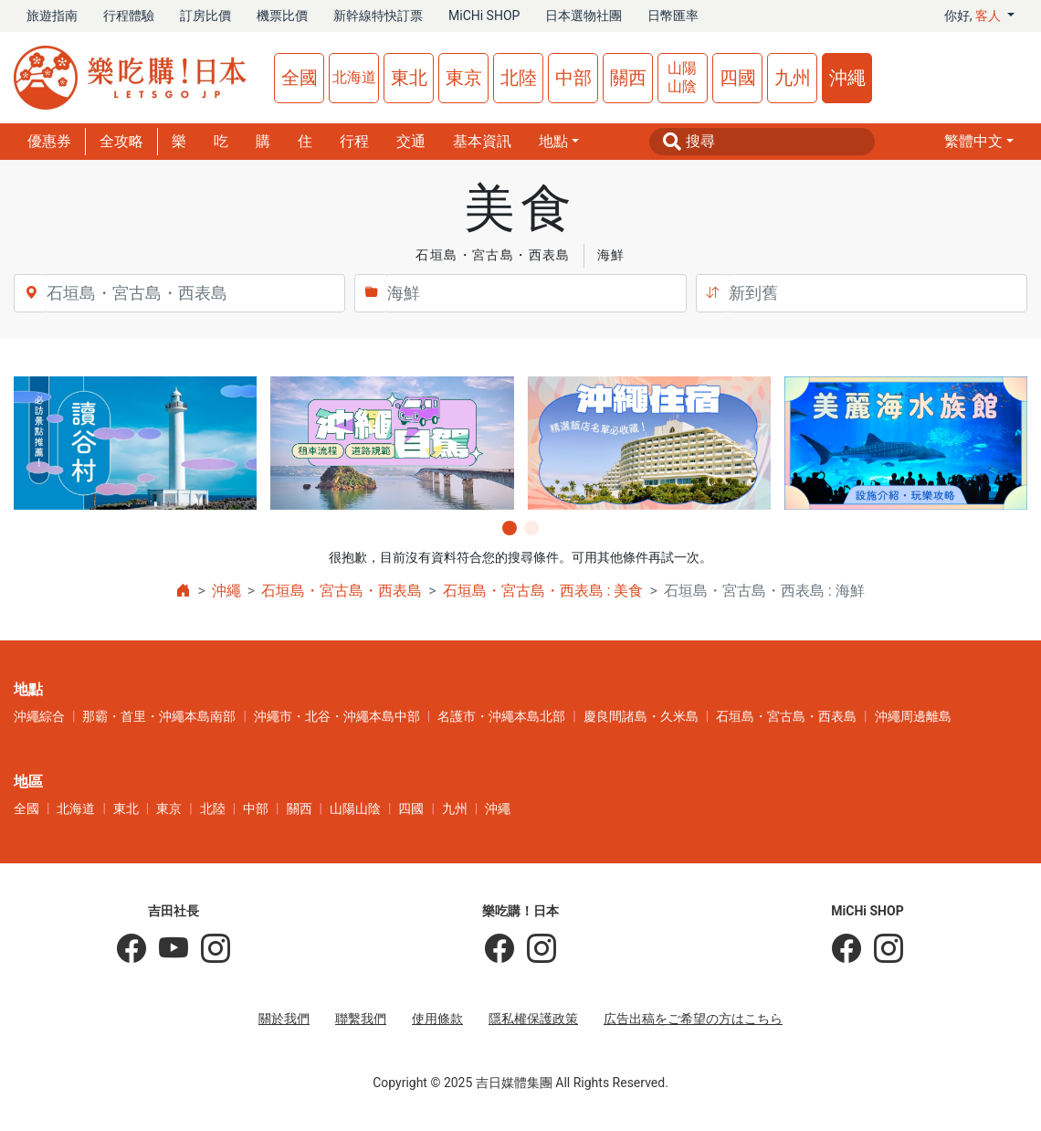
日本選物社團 (583, 15)
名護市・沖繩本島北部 (501, 716)
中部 (573, 78)
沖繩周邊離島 (913, 716)
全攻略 (121, 141)
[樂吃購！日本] (499, 949)
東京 (464, 78)
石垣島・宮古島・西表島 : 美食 (543, 590)
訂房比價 (205, 15)
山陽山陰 (682, 77)
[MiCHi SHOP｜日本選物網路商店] (882, 949)
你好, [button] (974, 15)
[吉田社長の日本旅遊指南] (131, 949)
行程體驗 (128, 15)
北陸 (518, 78)
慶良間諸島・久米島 (641, 716)
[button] (979, 141)
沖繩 (847, 78)
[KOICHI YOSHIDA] (209, 949)
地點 (553, 141)
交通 (411, 141)
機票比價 (282, 15)
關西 (628, 78)
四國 (738, 78)
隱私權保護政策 (533, 1018)
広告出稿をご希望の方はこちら (693, 1018)
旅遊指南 (52, 15)
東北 (409, 78)
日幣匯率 (673, 15)
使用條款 (437, 1018)
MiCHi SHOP (484, 15)
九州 (792, 78)
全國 (299, 78)
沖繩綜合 (39, 716)
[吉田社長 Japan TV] (167, 949)
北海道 (354, 77)
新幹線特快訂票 (378, 15)
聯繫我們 (360, 1018)
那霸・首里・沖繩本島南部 (159, 716)
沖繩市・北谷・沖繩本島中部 (337, 716)
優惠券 (49, 141)
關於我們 (284, 1018)
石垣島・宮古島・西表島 (341, 590)
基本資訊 (482, 141)
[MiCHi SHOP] (846, 949)
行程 (354, 141)
